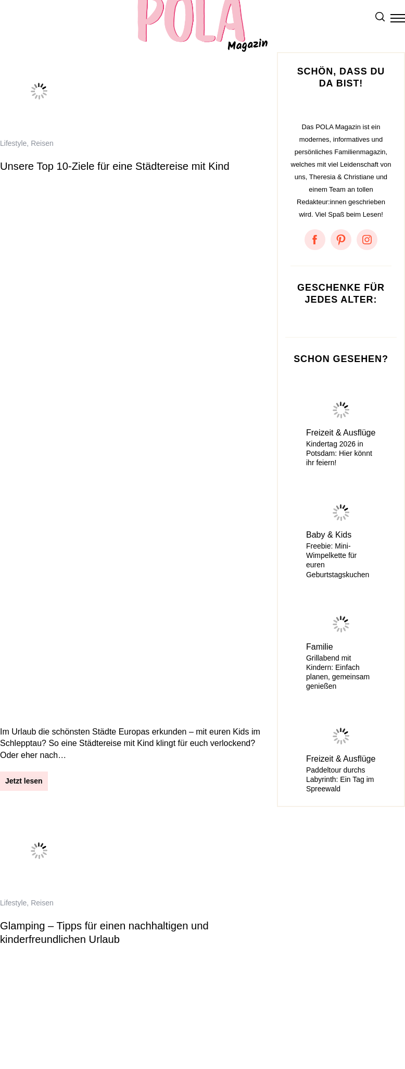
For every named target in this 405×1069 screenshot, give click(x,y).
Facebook (268, 1019)
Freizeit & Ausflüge (340, 432)
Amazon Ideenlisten (139, 1031)
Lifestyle (13, 143)
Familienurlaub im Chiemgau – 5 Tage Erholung (111, 597)
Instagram (220, 1019)
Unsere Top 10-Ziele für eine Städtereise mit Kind (115, 166)
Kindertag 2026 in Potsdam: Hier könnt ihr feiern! (339, 453)
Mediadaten (169, 1019)
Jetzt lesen (24, 235)
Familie (319, 646)
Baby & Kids (328, 534)
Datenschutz (73, 1019)
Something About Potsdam (46, 1031)
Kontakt (122, 1019)
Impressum (19, 1019)
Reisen (42, 143)
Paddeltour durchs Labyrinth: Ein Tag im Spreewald (340, 779)
